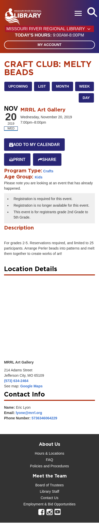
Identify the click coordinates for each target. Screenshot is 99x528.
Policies (36, 466)
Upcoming (18, 86)
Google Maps (31, 386)
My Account (49, 45)
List (42, 86)
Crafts (48, 171)
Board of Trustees (49, 485)
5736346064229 (44, 418)
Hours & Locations (49, 453)
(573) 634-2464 (16, 381)
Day (86, 98)
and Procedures (55, 466)
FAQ (49, 460)
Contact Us (49, 498)
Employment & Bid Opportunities (49, 504)
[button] (49, 35)
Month (62, 86)
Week (84, 86)
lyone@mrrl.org (29, 413)
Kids (38, 177)
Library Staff (49, 491)
